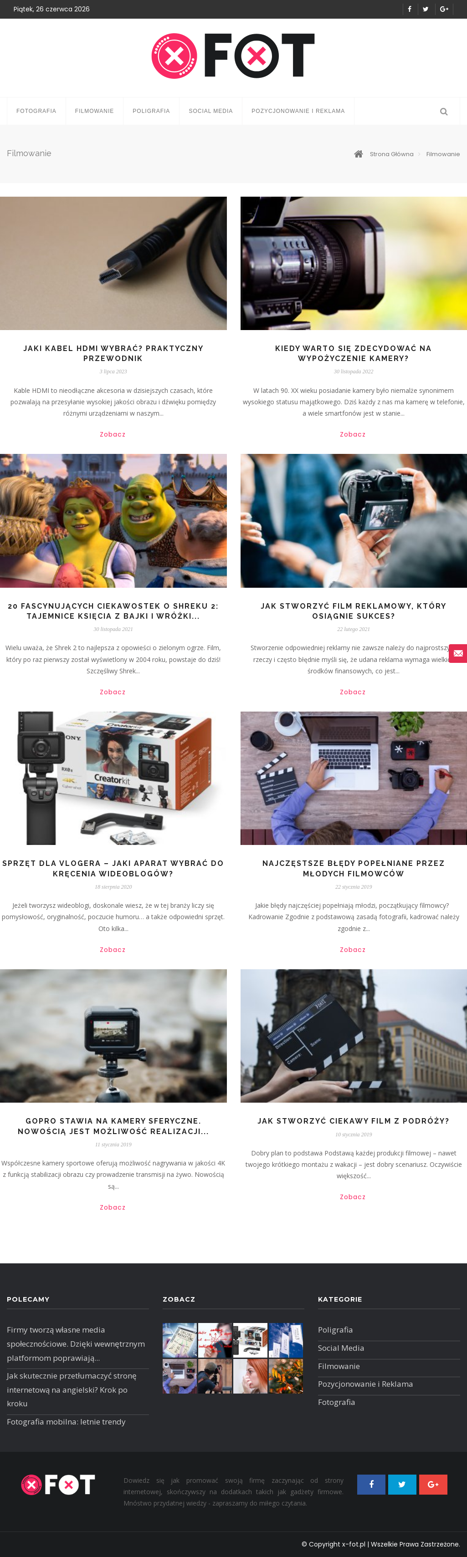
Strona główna (384, 154)
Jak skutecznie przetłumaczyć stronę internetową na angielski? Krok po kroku (72, 1389)
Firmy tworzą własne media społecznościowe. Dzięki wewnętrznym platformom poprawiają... (76, 1343)
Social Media (211, 111)
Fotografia (36, 111)
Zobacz (113, 434)
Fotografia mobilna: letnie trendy (66, 1421)
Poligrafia (151, 111)
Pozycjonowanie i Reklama (298, 111)
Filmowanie (94, 111)
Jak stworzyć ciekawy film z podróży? (353, 1121)
